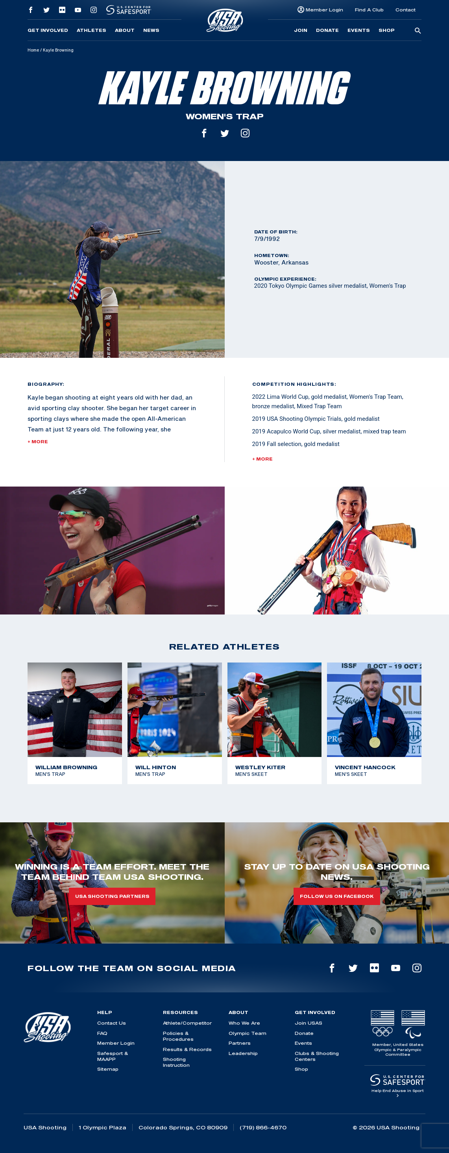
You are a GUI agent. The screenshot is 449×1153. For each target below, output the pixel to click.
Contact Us (111, 1022)
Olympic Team (247, 1033)
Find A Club (369, 9)
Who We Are (244, 1022)
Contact (405, 9)
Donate (327, 30)
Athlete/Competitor (187, 1022)
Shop (387, 30)
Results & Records (187, 1049)
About (125, 30)
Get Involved (48, 30)
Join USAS (308, 1022)
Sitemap (107, 1069)
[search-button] (417, 31)
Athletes (91, 30)
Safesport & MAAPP (112, 1056)
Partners (240, 1043)
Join (300, 30)
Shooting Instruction (176, 1062)
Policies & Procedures (178, 1036)
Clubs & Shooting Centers (317, 1056)
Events (358, 30)
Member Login (324, 10)
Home (33, 50)
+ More (38, 441)
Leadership (243, 1053)
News (151, 30)
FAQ (102, 1033)
